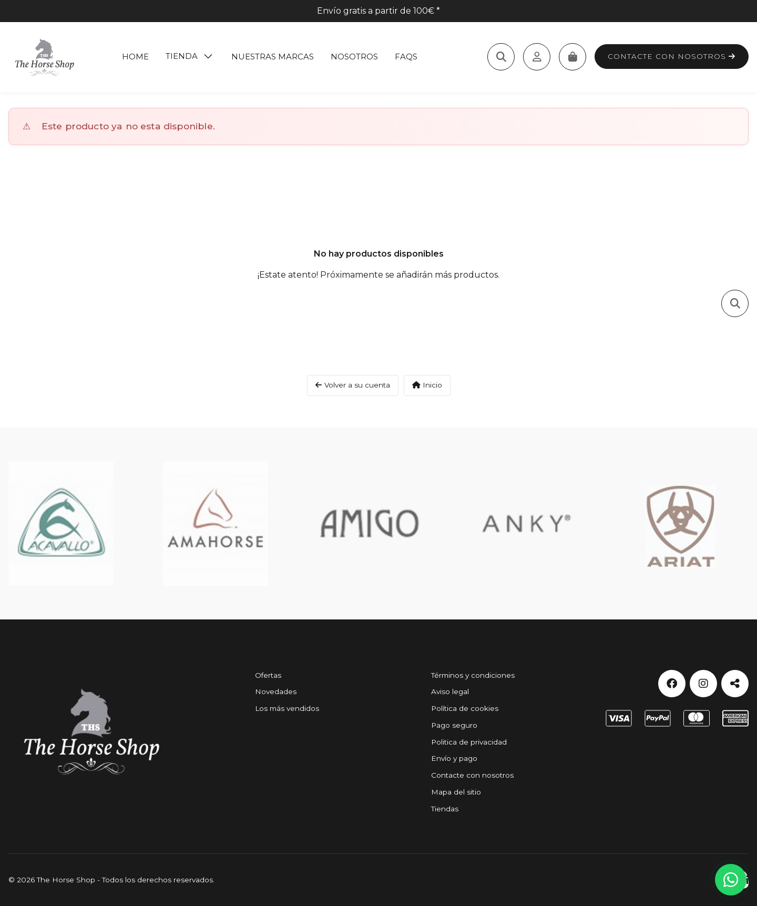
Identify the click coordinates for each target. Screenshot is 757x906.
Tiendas (444, 809)
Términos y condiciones (473, 675)
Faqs (406, 57)
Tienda (182, 56)
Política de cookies (464, 708)
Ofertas (268, 675)
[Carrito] (572, 56)
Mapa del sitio (456, 792)
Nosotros (354, 57)
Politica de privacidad (469, 742)
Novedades (275, 691)
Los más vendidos (287, 708)
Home (135, 57)
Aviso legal (450, 691)
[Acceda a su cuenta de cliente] (536, 56)
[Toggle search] (501, 56)
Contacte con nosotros (671, 56)
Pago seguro (454, 725)
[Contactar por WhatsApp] (730, 879)
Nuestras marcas (272, 57)
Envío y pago (454, 758)
